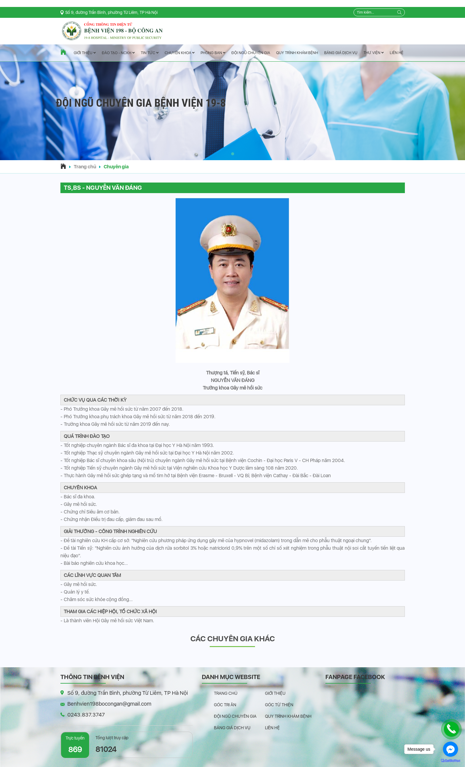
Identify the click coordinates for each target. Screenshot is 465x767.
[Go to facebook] (450, 749)
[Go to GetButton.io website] (450, 761)
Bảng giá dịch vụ (340, 52)
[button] (232, 153)
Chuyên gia (116, 167)
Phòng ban (212, 52)
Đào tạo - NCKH (118, 53)
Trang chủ (85, 167)
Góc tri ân (225, 704)
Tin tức (149, 53)
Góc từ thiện (279, 704)
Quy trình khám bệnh (297, 52)
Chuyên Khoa (179, 52)
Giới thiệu (84, 53)
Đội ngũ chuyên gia (250, 52)
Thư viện (373, 52)
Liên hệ (396, 52)
